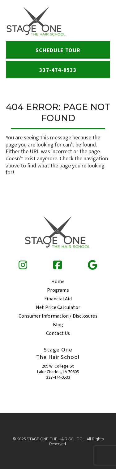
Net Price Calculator (58, 307)
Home (58, 281)
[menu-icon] (102, 21)
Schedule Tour (58, 50)
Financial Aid (58, 299)
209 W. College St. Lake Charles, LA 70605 (58, 369)
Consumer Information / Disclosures (58, 316)
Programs (58, 290)
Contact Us (58, 333)
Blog (58, 325)
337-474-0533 (58, 377)
